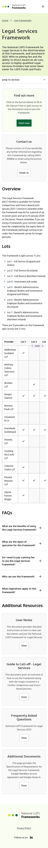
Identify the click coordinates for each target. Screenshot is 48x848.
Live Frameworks (22, 20)
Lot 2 (34, 341)
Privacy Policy (24, 828)
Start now (24, 123)
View (24, 645)
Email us (24, 172)
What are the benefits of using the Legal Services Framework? (22, 528)
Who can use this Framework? (22, 576)
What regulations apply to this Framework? (22, 590)
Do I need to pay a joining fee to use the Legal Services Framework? (22, 561)
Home (5, 20)
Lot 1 (23, 341)
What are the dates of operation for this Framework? (22, 543)
